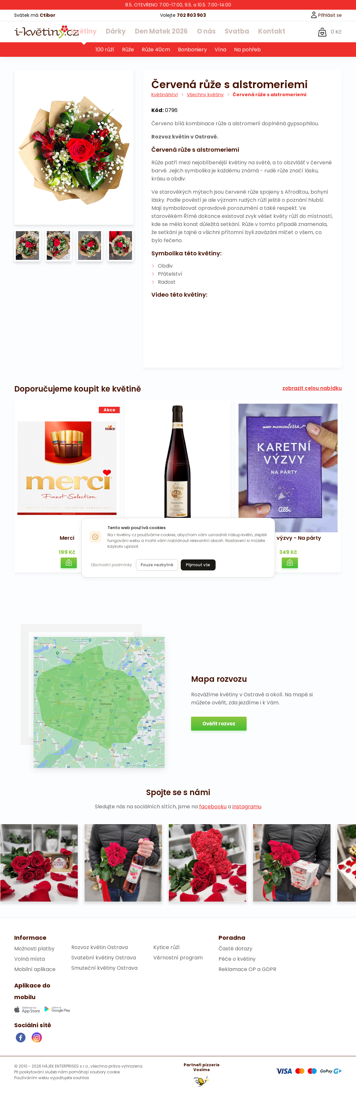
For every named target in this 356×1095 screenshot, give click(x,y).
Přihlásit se (326, 15)
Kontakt (264, 32)
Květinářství (164, 95)
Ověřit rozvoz (218, 724)
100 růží (105, 50)
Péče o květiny (237, 959)
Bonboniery (192, 50)
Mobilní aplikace (35, 969)
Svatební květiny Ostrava (103, 958)
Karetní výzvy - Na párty (288, 538)
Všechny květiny (205, 95)
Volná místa (29, 959)
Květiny (91, 32)
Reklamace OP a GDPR (247, 969)
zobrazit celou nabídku (312, 388)
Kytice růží (166, 947)
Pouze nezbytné (157, 565)
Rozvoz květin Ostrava (99, 947)
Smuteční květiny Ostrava (104, 968)
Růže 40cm (156, 50)
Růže (128, 50)
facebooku (213, 807)
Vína (220, 50)
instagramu (246, 807)
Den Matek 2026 (162, 32)
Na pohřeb (247, 50)
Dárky (120, 32)
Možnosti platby (34, 949)
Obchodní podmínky (111, 565)
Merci (67, 538)
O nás (203, 32)
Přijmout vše (198, 565)
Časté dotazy (235, 949)
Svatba (232, 32)
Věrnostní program (178, 958)
